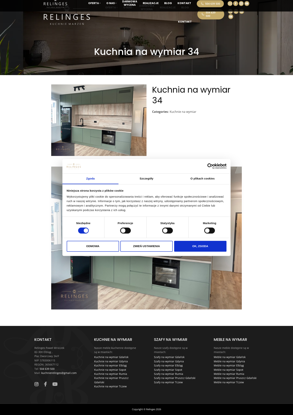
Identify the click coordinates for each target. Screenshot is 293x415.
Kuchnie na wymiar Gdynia (111, 361)
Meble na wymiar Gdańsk (230, 357)
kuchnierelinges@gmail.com (59, 373)
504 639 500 (208, 14)
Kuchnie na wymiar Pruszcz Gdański (111, 380)
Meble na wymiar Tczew (229, 382)
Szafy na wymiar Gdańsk (169, 357)
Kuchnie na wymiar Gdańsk (111, 357)
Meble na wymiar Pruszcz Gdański (235, 378)
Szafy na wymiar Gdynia (169, 361)
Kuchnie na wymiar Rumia (110, 374)
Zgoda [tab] (90, 178)
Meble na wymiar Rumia (229, 374)
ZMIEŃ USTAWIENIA (146, 246)
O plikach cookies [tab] (202, 178)
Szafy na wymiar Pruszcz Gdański (174, 378)
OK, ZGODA (200, 246)
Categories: (160, 112)
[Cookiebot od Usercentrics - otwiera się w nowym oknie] (210, 166)
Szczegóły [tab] (146, 178)
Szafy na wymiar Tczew (168, 382)
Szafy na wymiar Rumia (168, 374)
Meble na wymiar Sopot (228, 369)
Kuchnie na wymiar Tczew (110, 386)
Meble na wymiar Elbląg (229, 365)
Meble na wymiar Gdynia (229, 361)
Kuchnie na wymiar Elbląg (110, 365)
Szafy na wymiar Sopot (168, 369)
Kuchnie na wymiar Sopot (110, 369)
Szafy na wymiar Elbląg (168, 365)
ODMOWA (92, 246)
